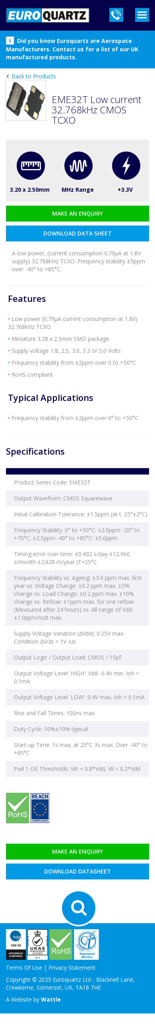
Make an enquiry (77, 213)
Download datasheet (77, 871)
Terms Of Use (24, 967)
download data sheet (77, 233)
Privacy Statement (71, 967)
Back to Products (33, 76)
